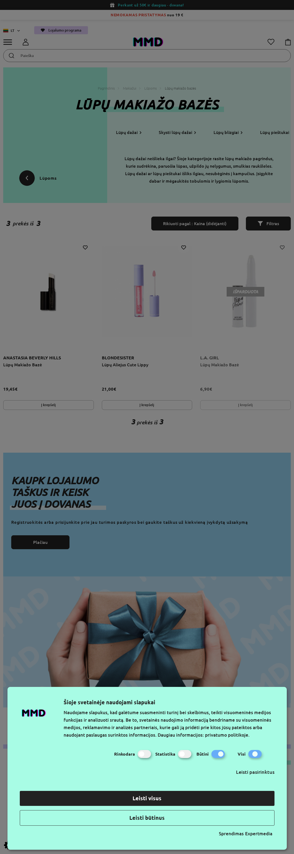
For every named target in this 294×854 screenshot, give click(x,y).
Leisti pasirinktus (255, 772)
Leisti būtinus (147, 818)
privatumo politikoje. (227, 734)
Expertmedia (258, 833)
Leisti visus (147, 798)
